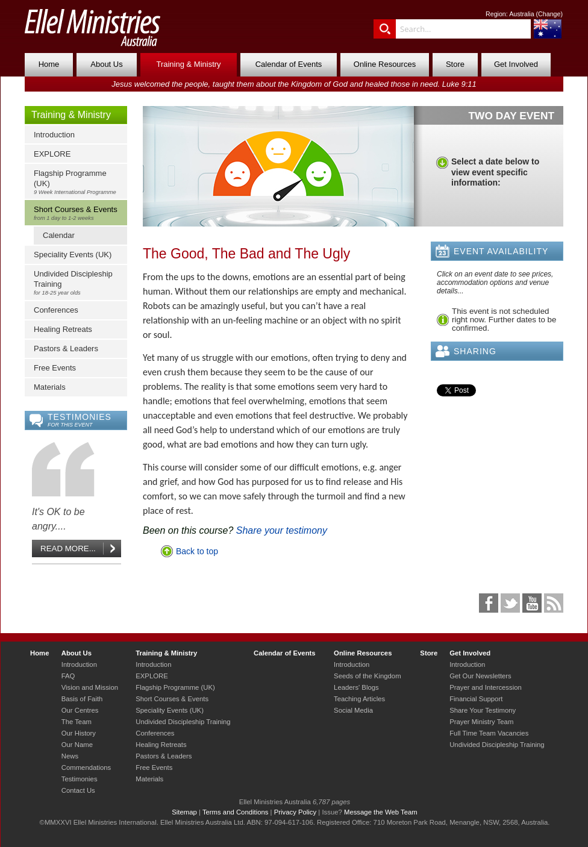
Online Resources (385, 64)
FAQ (68, 676)
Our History (78, 733)
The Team (76, 721)
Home (49, 64)
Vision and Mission (89, 687)
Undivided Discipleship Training (79, 282)
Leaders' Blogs (356, 687)
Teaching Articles (359, 698)
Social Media (353, 710)
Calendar (59, 235)
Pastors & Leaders (66, 348)
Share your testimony (281, 530)
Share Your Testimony (482, 710)
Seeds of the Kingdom (367, 676)
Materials (50, 387)
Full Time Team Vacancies (488, 733)
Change (549, 13)
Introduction (54, 134)
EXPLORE (52, 153)
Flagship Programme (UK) (79, 182)
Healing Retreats (63, 329)
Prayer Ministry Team (481, 721)
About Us (106, 64)
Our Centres (80, 710)
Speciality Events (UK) (72, 254)
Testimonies (79, 779)
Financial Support (475, 698)
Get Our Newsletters (480, 676)
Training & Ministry (188, 64)
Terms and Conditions (235, 812)
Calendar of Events (288, 64)
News (69, 756)
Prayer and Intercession (485, 687)
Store (455, 64)
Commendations (86, 767)
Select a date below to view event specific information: (495, 172)
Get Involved (516, 64)
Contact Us (78, 790)
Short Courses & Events (79, 213)
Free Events (55, 367)
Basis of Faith (82, 698)
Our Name (77, 744)
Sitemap (184, 812)
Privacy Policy (295, 812)
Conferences (56, 309)
